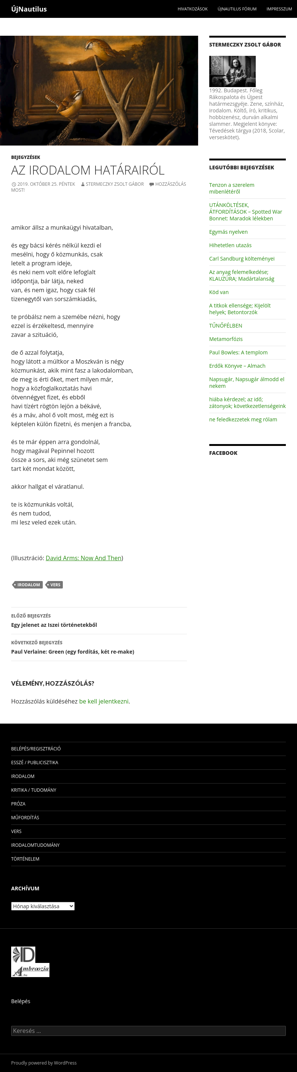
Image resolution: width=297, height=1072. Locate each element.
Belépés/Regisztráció (36, 749)
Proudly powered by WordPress (44, 1063)
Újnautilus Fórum (236, 9)
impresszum (279, 9)
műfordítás (25, 817)
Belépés (20, 1001)
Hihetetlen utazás (230, 245)
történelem (25, 859)
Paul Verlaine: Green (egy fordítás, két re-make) (99, 646)
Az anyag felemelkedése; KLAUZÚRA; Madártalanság (241, 275)
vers (56, 584)
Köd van (219, 292)
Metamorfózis (226, 338)
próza (18, 804)
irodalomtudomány (35, 845)
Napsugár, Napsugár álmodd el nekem (246, 382)
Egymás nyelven (228, 231)
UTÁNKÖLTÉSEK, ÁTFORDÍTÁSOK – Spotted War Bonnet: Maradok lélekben (246, 211)
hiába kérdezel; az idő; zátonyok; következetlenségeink (247, 402)
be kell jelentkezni (104, 701)
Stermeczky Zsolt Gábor (115, 184)
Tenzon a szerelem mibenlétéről (232, 188)
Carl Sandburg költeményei (242, 258)
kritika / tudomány (33, 790)
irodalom (28, 584)
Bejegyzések (25, 157)
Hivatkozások (193, 9)
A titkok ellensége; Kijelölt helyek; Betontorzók (240, 309)
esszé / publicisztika (34, 762)
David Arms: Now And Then (83, 558)
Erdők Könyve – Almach (237, 365)
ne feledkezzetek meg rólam (243, 419)
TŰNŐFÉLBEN (225, 325)
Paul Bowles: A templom (238, 352)
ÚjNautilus (29, 8)
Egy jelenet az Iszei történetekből (99, 620)
